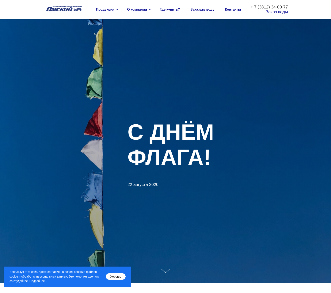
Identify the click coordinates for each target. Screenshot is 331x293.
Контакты (233, 9)
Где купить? (170, 9)
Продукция (105, 9)
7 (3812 (261, 7)
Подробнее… (39, 281)
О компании (137, 9)
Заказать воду (202, 9)
